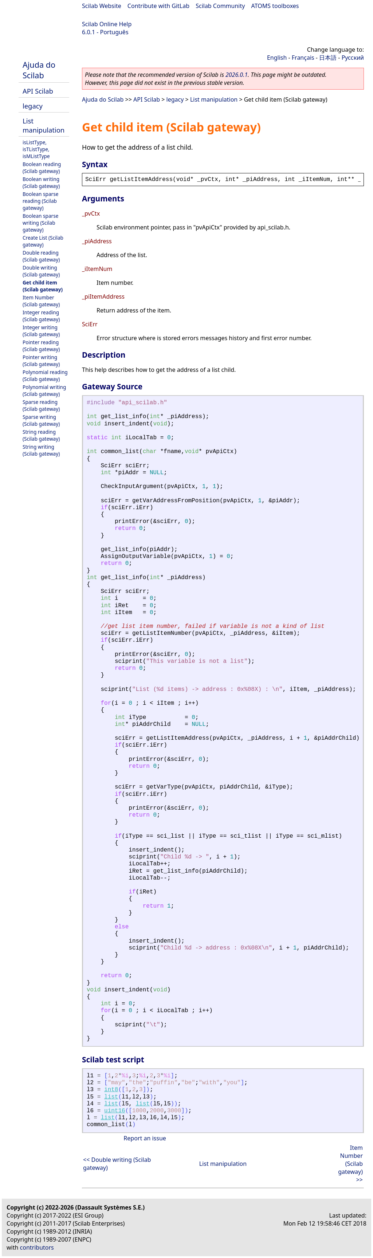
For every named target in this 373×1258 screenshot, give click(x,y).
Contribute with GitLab (158, 6)
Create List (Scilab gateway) (43, 241)
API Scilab (38, 90)
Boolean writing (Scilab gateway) (41, 182)
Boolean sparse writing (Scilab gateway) (40, 222)
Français (303, 58)
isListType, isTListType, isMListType (36, 149)
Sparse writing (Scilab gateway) (41, 420)
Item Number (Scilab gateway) (41, 301)
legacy (33, 105)
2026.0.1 (236, 75)
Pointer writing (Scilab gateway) (41, 360)
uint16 (114, 1111)
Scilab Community (220, 6)
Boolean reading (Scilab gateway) (42, 167)
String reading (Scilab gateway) (41, 435)
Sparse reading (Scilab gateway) (41, 405)
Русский (353, 58)
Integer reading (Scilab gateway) (41, 316)
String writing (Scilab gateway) (41, 450)
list (111, 1097)
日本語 (328, 58)
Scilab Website (101, 6)
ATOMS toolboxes (275, 6)
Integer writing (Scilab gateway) (41, 331)
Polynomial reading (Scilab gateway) (45, 375)
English (277, 58)
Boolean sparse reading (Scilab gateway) (40, 200)
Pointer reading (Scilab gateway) (41, 346)
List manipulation (43, 125)
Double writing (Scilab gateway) (41, 271)
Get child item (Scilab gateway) (43, 286)
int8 (111, 1089)
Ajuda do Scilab (39, 69)
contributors (37, 1247)
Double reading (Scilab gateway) (41, 256)
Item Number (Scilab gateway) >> (350, 1164)
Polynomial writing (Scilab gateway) (44, 390)
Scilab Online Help (106, 24)
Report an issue (144, 1138)
